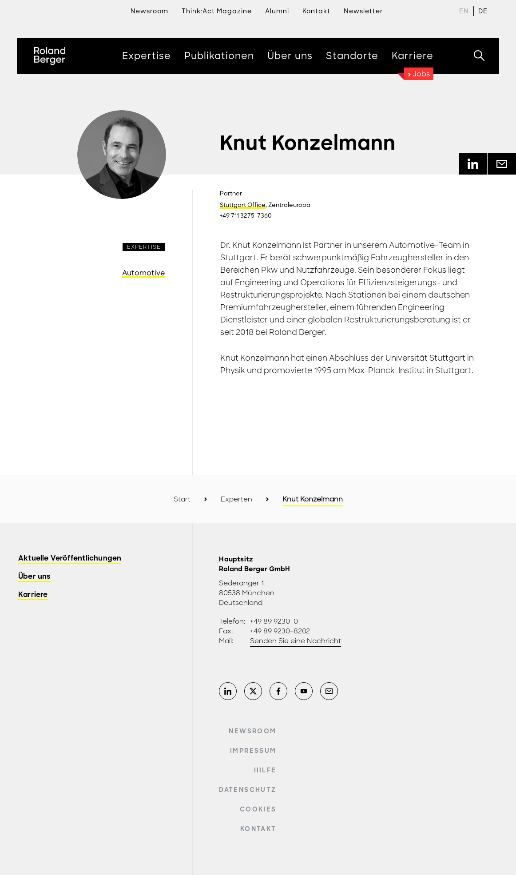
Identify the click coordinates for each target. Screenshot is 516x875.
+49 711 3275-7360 (246, 215)
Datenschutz (247, 790)
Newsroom (149, 11)
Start (182, 499)
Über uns (34, 577)
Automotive (143, 273)
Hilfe (265, 770)
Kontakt (258, 829)
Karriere (33, 595)
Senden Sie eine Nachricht (295, 640)
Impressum (253, 751)
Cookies (258, 809)
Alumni (277, 11)
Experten (236, 499)
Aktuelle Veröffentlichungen (69, 558)
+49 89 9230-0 (274, 621)
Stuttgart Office (243, 205)
